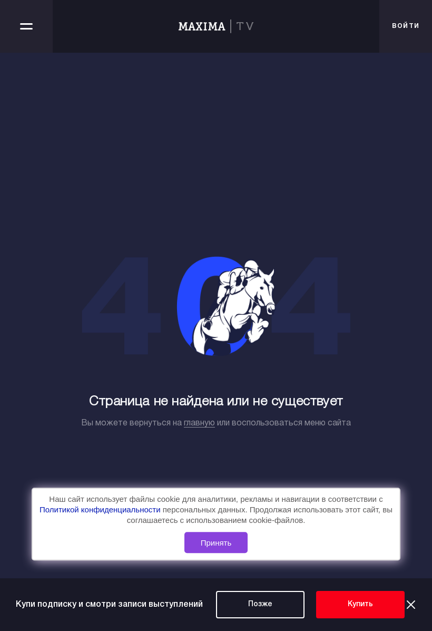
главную (199, 423)
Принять (216, 542)
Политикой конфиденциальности (101, 510)
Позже (260, 604)
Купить (360, 604)
